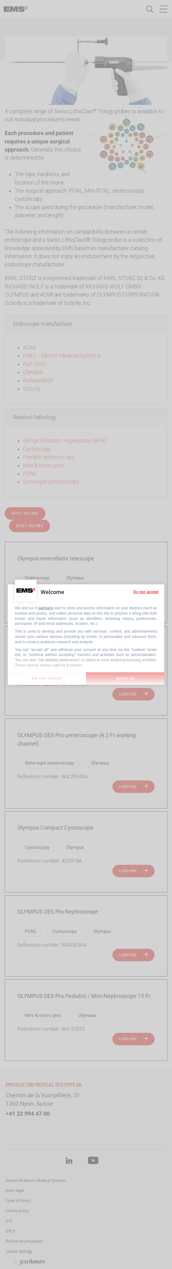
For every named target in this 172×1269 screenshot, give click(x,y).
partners (45, 608)
